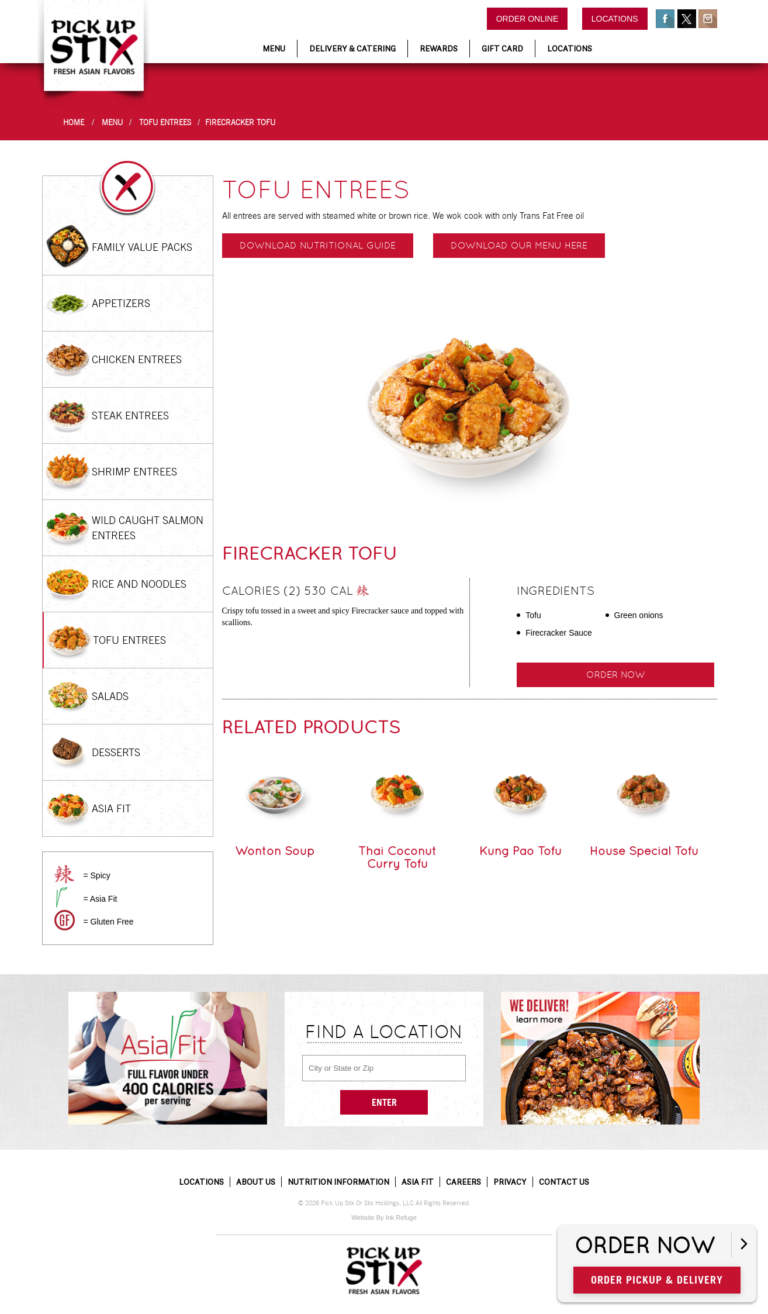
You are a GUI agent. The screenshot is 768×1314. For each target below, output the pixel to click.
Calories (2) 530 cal (295, 592)
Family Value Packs (142, 247)
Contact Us (564, 1182)
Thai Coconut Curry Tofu (397, 857)
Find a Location (384, 1031)
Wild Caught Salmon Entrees (147, 527)
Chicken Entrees (137, 359)
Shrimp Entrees (134, 471)
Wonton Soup (274, 850)
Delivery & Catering (352, 48)
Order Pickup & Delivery (657, 1280)
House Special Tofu (644, 850)
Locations (614, 18)
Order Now (645, 1246)
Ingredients (555, 590)
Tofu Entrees (165, 122)
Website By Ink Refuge (384, 1217)
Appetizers (121, 303)
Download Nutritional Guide (318, 245)
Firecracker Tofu (240, 122)
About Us (255, 1182)
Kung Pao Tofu (520, 850)
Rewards (439, 48)
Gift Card (502, 48)
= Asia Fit (100, 898)
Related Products (311, 727)
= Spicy (96, 875)
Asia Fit (111, 808)
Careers (463, 1182)
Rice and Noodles (139, 584)
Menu (273, 48)
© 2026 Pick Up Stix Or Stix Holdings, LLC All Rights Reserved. (384, 1203)
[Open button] (743, 1245)
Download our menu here (519, 245)
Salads (110, 696)
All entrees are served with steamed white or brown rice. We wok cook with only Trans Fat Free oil (403, 215)
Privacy (510, 1182)
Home (73, 122)
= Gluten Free (108, 921)
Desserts (116, 752)
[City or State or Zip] (384, 1068)
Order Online (527, 18)
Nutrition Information (338, 1182)
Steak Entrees (130, 415)
